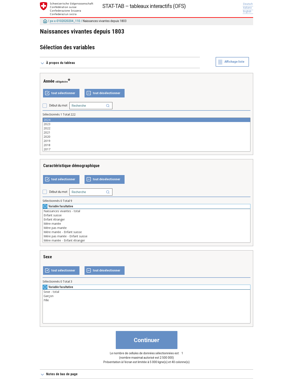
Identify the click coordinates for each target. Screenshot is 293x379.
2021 (146, 132)
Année (48, 81)
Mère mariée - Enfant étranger (146, 240)
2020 (146, 137)
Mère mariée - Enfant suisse (146, 232)
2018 (146, 145)
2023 (146, 124)
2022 (146, 128)
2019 (146, 141)
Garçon (146, 296)
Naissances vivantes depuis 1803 (104, 21)
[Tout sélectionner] (61, 93)
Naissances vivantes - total (146, 211)
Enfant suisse (146, 215)
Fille (146, 300)
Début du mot (58, 105)
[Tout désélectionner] (104, 93)
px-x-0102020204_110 (65, 21)
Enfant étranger (146, 219)
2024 (146, 120)
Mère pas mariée (146, 228)
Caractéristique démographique (71, 165)
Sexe (47, 256)
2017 (146, 149)
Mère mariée (146, 224)
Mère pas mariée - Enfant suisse (146, 236)
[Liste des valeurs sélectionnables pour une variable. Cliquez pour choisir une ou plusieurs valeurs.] (146, 135)
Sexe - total (146, 292)
